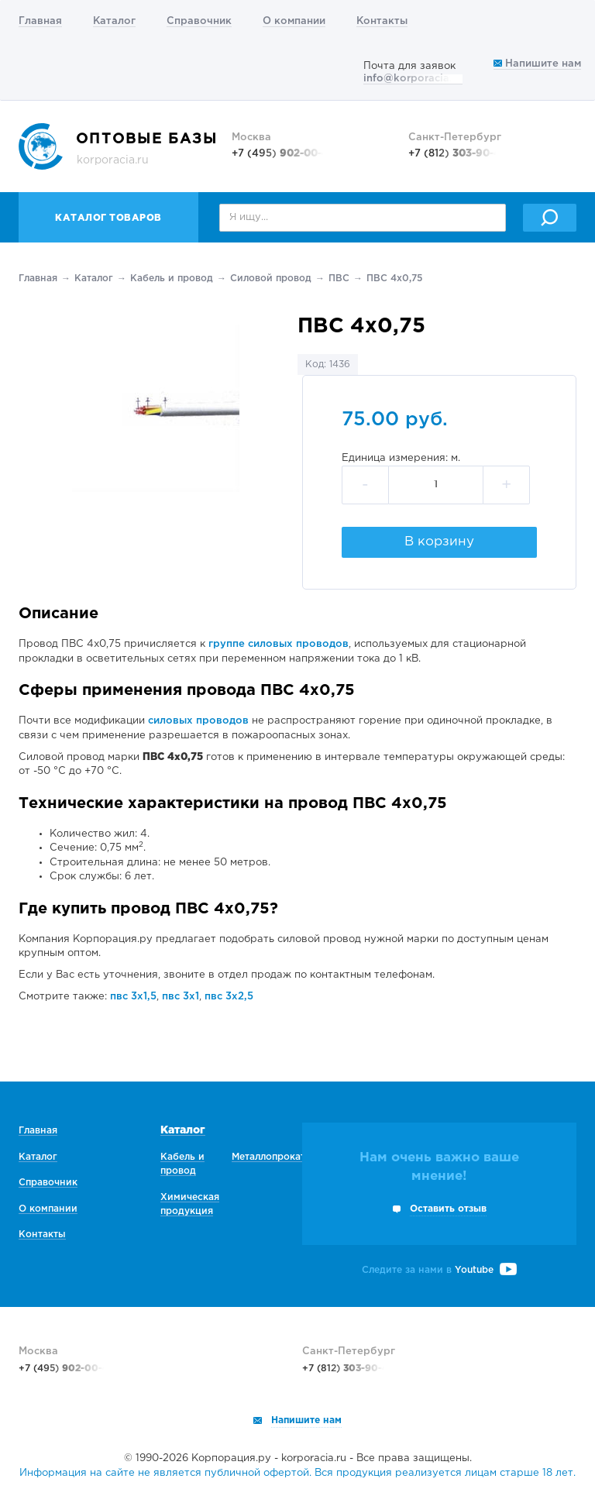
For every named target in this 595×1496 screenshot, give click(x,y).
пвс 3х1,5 (133, 996)
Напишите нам (537, 64)
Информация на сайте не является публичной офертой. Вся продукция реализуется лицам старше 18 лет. (297, 1473)
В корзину (439, 542)
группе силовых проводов (278, 644)
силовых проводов (198, 721)
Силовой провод (270, 278)
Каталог (114, 21)
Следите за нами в (439, 1270)
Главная (40, 21)
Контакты (382, 21)
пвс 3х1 (180, 996)
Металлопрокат (268, 1157)
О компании (294, 21)
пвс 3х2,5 (229, 996)
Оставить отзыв (448, 1209)
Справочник (199, 21)
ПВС (338, 278)
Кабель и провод (171, 278)
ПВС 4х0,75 (394, 278)
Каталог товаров (108, 218)
